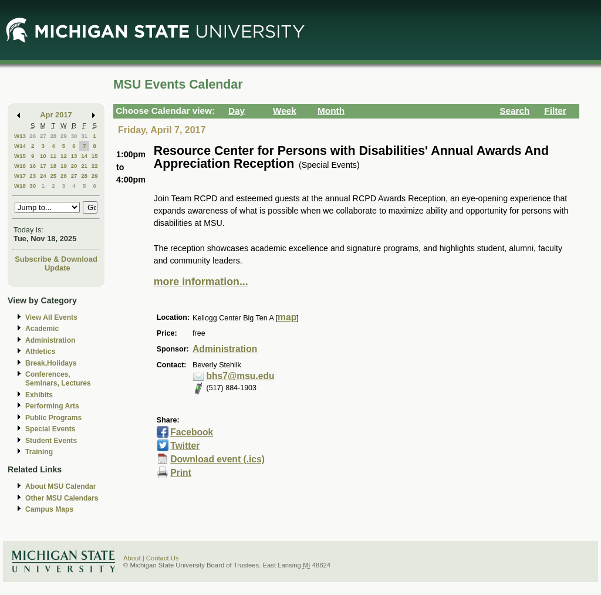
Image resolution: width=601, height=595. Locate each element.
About (132, 558)
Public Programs (53, 418)
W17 (20, 176)
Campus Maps (49, 509)
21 (84, 166)
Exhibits (39, 395)
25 (53, 176)
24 (43, 176)
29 (63, 136)
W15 (20, 156)
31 (84, 136)
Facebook (191, 432)
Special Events (50, 429)
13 (74, 156)
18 (53, 166)
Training (39, 452)
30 (74, 136)
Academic (42, 328)
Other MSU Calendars (62, 498)
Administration (50, 340)
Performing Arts (52, 406)
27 (43, 136)
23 (32, 176)
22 (95, 166)
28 (53, 136)
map (287, 317)
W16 (20, 166)
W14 (20, 146)
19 (63, 166)
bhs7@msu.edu (241, 376)
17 (43, 166)
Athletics (40, 351)
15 (95, 156)
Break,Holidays (51, 363)
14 (84, 156)
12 (63, 156)
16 (32, 166)
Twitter (185, 446)
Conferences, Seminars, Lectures (58, 378)
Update (57, 267)
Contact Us (162, 558)
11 (53, 156)
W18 (20, 185)
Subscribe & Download (56, 259)
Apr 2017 (56, 114)
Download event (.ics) (217, 459)
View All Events (51, 317)
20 (74, 166)
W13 (20, 136)
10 (43, 156)
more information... (201, 282)
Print (180, 473)
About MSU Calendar (60, 486)
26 (32, 136)
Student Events (51, 441)
